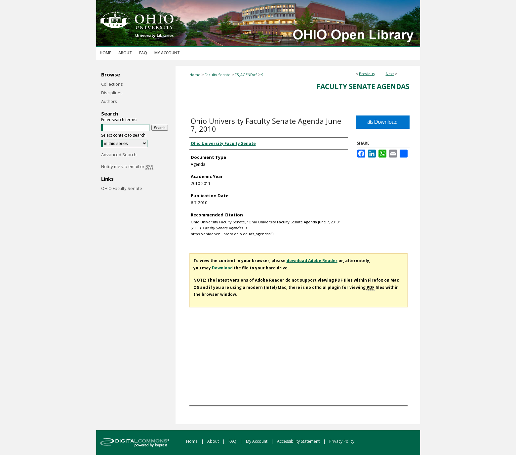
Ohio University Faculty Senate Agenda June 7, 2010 (266, 125)
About (213, 441)
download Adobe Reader (312, 260)
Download (383, 122)
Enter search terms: (119, 119)
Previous (367, 73)
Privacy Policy (341, 441)
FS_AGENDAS (246, 74)
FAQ (232, 441)
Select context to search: (123, 135)
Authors (109, 101)
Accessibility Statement (299, 441)
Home (194, 74)
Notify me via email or (127, 166)
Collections (112, 84)
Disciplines (112, 93)
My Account (257, 441)
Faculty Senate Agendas (363, 86)
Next (390, 73)
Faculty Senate (217, 74)
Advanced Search (119, 155)
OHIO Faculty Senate (121, 188)
